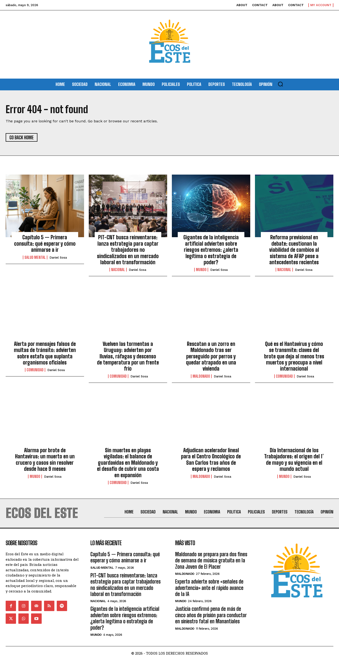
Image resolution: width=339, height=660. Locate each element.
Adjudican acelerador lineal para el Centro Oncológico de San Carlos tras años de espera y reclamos (211, 459)
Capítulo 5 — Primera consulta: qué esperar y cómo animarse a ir (45, 243)
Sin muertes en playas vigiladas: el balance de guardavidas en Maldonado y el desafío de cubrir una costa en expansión (128, 462)
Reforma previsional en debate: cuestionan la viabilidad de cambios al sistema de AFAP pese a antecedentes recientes (294, 249)
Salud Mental (35, 257)
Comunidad (35, 370)
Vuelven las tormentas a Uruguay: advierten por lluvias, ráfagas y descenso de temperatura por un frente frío (128, 356)
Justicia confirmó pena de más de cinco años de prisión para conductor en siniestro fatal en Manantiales (211, 615)
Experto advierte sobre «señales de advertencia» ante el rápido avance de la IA (209, 587)
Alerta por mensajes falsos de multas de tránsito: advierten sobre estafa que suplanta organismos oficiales (45, 353)
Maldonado (201, 376)
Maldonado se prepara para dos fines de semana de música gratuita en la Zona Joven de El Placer (211, 560)
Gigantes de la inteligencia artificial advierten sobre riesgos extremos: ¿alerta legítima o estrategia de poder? (211, 249)
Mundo (201, 270)
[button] (280, 84)
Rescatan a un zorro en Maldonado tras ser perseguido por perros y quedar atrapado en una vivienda (211, 356)
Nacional (118, 270)
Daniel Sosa (58, 257)
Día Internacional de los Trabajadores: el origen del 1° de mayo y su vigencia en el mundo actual (294, 459)
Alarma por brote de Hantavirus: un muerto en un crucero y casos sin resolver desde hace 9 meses (45, 459)
